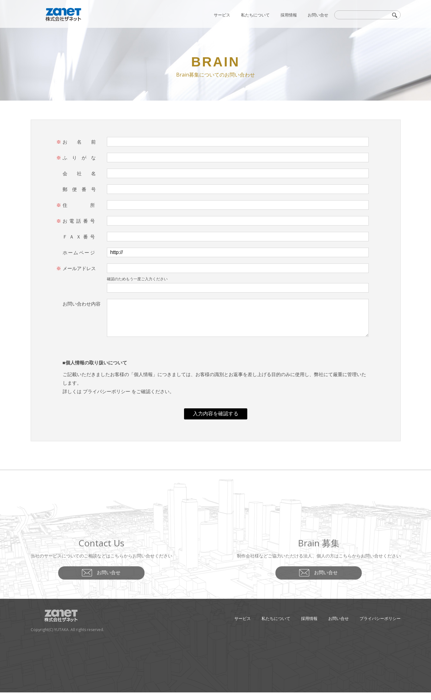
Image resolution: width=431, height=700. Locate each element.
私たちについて (255, 15)
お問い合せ (318, 15)
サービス (222, 15)
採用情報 (288, 15)
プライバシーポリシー (106, 399)
